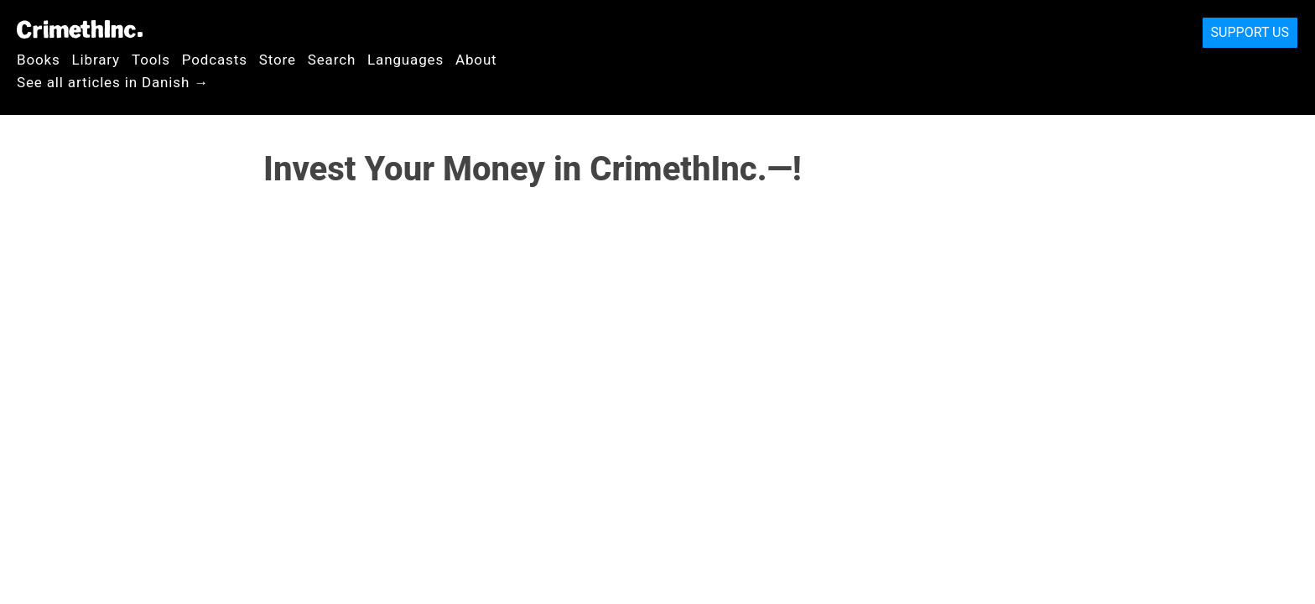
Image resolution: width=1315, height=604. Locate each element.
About (476, 59)
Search (332, 59)
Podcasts (214, 59)
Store (277, 59)
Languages (405, 59)
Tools (151, 59)
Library (96, 59)
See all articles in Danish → (113, 82)
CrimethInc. (80, 29)
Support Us (1250, 32)
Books (38, 59)
